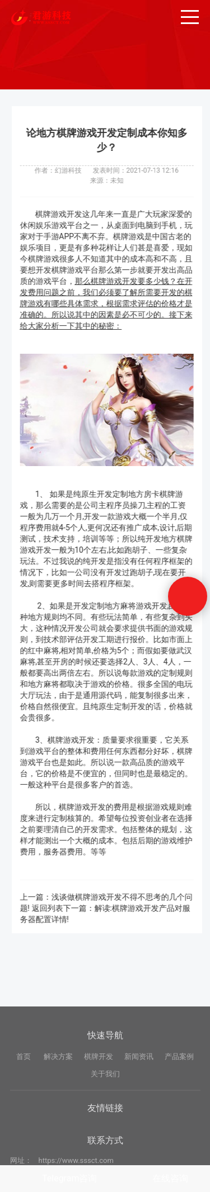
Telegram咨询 (69, 1178)
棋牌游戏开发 (63, 214)
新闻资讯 (138, 1102)
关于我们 (105, 1119)
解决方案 (58, 1102)
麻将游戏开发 (148, 605)
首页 (23, 1102)
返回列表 (52, 908)
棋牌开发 (98, 1102)
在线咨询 (170, 1178)
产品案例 (179, 1102)
